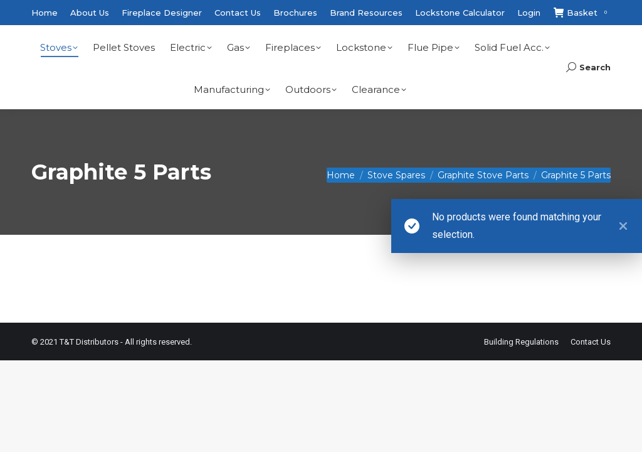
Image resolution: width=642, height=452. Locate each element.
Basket (582, 13)
